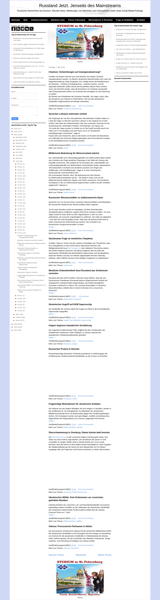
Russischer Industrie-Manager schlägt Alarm (28, 54)
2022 (16, 327)
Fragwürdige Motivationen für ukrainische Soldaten (75, 404)
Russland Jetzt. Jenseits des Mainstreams (80, 5)
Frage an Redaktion (124, 20)
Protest (74, 399)
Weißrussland (69, 192)
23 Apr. (20, 185)
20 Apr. (20, 194)
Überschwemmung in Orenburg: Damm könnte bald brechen (79, 432)
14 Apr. (20, 212)
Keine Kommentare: (86, 106)
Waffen (79, 521)
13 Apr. (20, 215)
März (18, 314)
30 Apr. (20, 164)
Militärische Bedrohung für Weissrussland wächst (74, 153)
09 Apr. (20, 227)
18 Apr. (20, 200)
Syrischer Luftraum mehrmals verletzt (68, 114)
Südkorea (73, 233)
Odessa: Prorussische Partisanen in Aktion (70, 526)
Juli (17, 152)
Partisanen (75, 548)
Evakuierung (76, 109)
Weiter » (52, 227)
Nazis (66, 233)
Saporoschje (86, 320)
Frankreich (77, 299)
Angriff (65, 320)
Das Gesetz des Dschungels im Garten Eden (28, 78)
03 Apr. (20, 304)
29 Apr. (20, 167)
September (20, 146)
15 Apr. (20, 209)
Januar (18, 320)
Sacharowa (68, 265)
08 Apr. (20, 230)
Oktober (19, 143)
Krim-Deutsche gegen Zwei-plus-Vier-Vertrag (28, 44)
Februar (18, 317)
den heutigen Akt (74, 248)
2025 (16, 131)
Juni (17, 155)
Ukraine (80, 427)
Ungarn (74, 344)
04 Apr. (20, 301)
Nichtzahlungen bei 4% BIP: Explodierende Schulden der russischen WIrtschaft (131, 40)
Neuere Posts (56, 554)
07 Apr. (20, 233)
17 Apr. (20, 203)
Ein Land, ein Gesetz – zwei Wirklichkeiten (130, 49)
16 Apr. (20, 206)
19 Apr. (20, 197)
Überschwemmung (59, 437)
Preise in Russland (76, 20)
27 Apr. (20, 173)
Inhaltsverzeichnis (39, 20)
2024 (16, 135)
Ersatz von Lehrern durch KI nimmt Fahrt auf (131, 59)
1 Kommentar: (84, 296)
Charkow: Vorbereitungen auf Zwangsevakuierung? (75, 72)
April (17, 161)
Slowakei (67, 344)
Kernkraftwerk (75, 320)
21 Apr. (20, 191)
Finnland (67, 399)
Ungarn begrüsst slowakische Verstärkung (70, 325)
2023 (16, 324)
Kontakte (141, 20)
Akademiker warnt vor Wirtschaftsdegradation (131, 45)
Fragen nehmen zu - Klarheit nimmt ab (129, 63)
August (18, 149)
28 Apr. (20, 170)
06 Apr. (20, 295)
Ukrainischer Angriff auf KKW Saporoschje (70, 304)
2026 (16, 129)
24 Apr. (20, 182)
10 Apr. (20, 224)
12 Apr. (20, 218)
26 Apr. (20, 176)
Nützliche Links (58, 20)
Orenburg (67, 492)
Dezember (19, 137)
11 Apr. (20, 221)
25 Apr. (20, 179)
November (19, 140)
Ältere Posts (104, 554)
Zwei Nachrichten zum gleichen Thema (26, 82)
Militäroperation (70, 427)
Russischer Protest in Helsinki (64, 349)
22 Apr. (20, 188)
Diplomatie (68, 299)
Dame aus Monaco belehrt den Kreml (26, 58)
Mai (17, 158)
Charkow (67, 109)
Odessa (67, 548)
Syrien (66, 148)
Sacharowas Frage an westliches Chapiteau (71, 238)
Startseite (15, 20)
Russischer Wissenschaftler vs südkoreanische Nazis (76, 197)
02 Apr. (20, 307)
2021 (16, 330)
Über (25, 20)
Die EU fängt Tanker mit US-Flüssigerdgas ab (28, 62)
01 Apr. (20, 310)
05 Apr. (20, 298)
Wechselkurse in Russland (100, 20)
